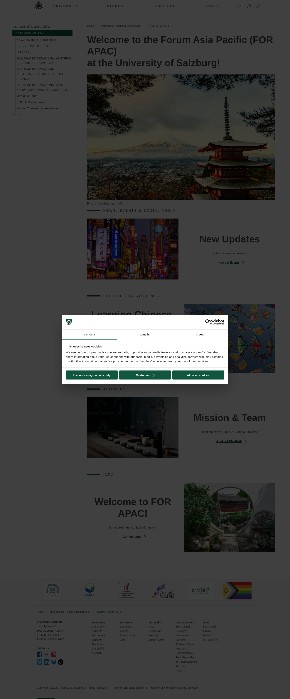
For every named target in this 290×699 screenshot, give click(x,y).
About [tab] (200, 334)
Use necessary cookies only (91, 375)
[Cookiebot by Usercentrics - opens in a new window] (208, 322)
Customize (145, 375)
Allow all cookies (198, 375)
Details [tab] (145, 334)
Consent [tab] (89, 334)
